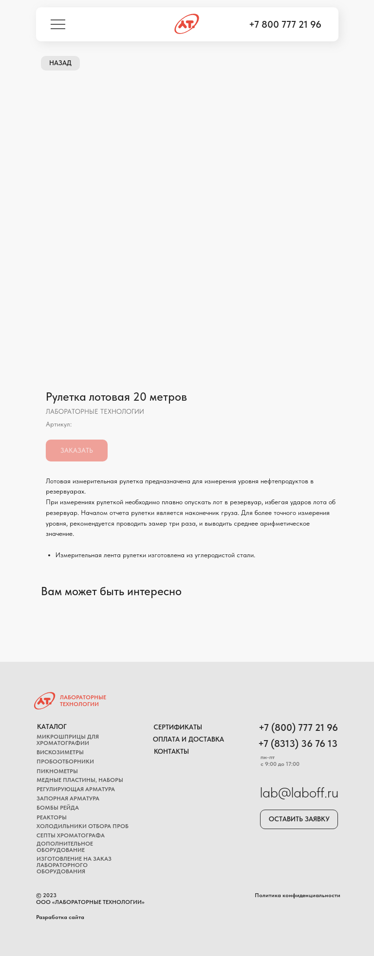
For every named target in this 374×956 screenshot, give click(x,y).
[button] (299, 819)
